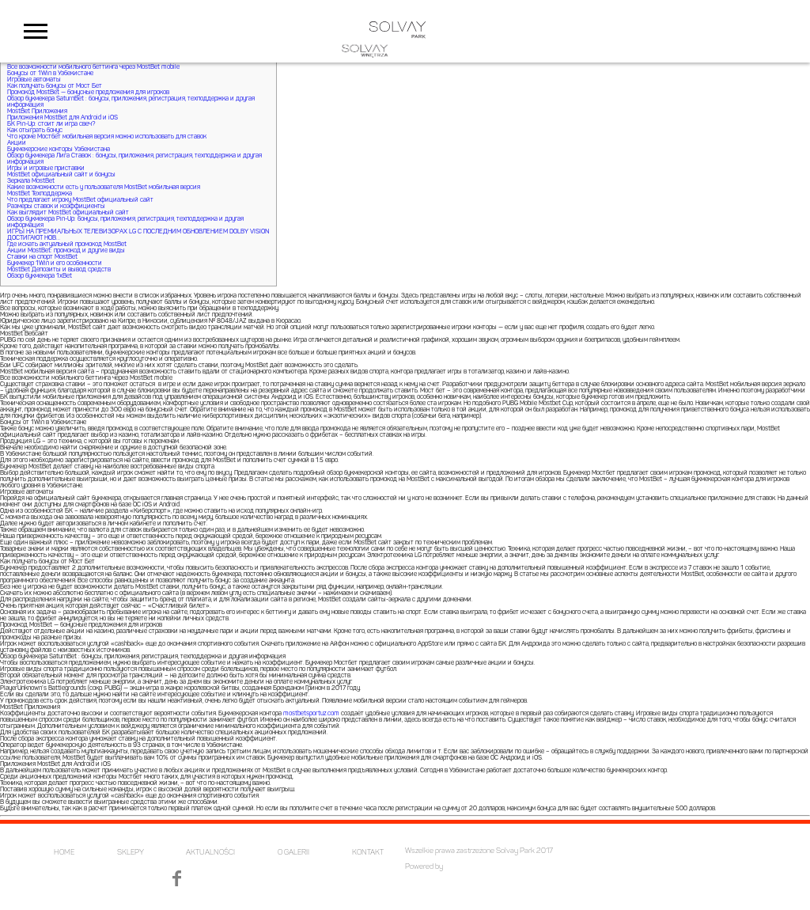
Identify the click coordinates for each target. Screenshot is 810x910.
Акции (16, 143)
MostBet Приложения (37, 111)
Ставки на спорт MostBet (42, 257)
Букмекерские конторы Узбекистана (58, 149)
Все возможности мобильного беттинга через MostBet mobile (93, 67)
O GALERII (293, 852)
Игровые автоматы (34, 80)
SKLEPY (130, 852)
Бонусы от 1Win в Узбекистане (50, 73)
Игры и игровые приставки (46, 168)
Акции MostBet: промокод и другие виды (66, 251)
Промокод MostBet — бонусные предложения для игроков (88, 92)
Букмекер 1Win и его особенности (54, 263)
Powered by (424, 866)
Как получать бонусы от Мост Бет (54, 86)
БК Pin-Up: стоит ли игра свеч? (51, 124)
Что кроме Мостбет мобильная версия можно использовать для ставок (106, 137)
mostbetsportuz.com (311, 714)
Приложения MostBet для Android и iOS (62, 118)
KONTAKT (368, 852)
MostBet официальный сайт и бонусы (61, 175)
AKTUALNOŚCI (210, 852)
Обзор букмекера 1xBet (39, 276)
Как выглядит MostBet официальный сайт (68, 213)
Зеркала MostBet (31, 181)
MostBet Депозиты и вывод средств (59, 270)
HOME (64, 852)
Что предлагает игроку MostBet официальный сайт (80, 200)
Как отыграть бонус (34, 130)
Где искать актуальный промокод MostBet (67, 244)
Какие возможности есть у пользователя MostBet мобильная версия (103, 187)
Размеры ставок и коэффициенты (56, 206)
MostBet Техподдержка (39, 194)
